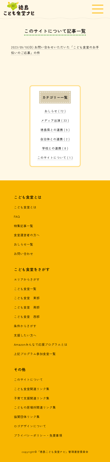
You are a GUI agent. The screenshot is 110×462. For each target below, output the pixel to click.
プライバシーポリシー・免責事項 (38, 435)
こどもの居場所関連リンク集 (35, 407)
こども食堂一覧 (25, 288)
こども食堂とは (25, 207)
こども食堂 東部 (27, 298)
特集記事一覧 (23, 225)
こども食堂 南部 (27, 307)
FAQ (17, 216)
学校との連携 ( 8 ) (55, 148)
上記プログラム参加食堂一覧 (35, 353)
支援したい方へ (25, 335)
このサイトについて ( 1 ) (55, 157)
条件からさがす (25, 326)
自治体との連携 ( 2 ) (55, 139)
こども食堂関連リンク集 (31, 388)
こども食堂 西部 (27, 316)
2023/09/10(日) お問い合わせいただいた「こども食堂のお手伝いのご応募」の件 (55, 50)
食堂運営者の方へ (27, 235)
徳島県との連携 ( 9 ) (55, 129)
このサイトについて (28, 379)
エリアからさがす (27, 279)
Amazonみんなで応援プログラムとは (40, 344)
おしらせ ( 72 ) (55, 111)
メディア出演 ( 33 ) (55, 120)
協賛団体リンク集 (27, 416)
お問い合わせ (23, 253)
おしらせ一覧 (23, 244)
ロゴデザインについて (30, 426)
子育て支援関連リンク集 (31, 398)
